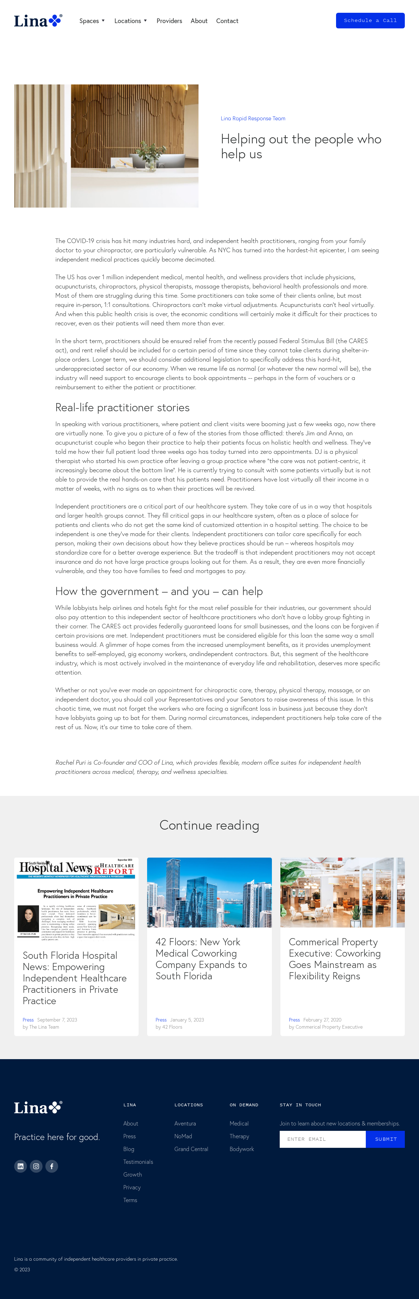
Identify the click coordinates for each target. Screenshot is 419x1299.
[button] (92, 20)
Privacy (132, 1187)
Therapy (239, 1136)
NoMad (183, 1136)
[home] (38, 20)
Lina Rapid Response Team (253, 118)
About (130, 1123)
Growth (132, 1174)
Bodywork (242, 1148)
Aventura (185, 1123)
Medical (239, 1123)
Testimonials (138, 1161)
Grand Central (191, 1148)
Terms (130, 1200)
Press (28, 1019)
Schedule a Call (370, 20)
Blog (128, 1148)
